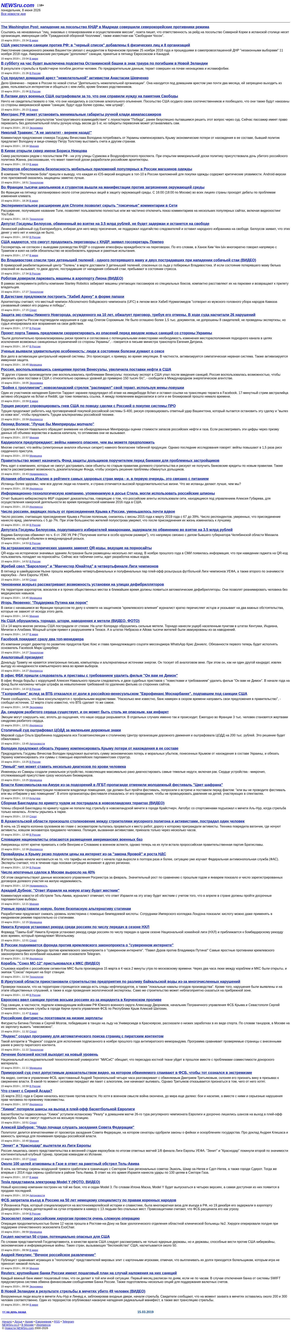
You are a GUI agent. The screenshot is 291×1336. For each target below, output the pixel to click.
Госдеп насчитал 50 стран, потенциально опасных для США (55, 1237)
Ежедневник (44, 1321)
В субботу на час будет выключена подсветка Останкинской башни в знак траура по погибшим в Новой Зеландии (104, 63)
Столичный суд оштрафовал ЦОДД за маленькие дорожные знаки (61, 730)
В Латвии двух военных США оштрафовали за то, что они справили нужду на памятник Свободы (89, 96)
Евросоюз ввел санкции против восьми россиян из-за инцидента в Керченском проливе (81, 1000)
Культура (35, 798)
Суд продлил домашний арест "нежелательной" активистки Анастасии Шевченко (75, 78)
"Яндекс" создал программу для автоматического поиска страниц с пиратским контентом (82, 1036)
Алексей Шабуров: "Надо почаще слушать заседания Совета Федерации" (67, 1127)
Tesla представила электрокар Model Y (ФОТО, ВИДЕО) (50, 1182)
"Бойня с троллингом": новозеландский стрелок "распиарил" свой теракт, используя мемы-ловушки (92, 388)
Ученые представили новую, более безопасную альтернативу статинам (66, 909)
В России (35, 73)
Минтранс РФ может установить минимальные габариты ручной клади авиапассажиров (81, 114)
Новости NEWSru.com (19, 1328)
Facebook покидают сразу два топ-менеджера (42, 639)
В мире (34, 40)
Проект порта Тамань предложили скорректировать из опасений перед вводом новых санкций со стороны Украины (106, 333)
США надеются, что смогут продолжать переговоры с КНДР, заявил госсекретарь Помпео (82, 242)
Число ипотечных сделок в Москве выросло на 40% (48, 872)
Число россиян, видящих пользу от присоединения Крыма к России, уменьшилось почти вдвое (88, 512)
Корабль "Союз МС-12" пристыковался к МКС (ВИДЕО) (50, 963)
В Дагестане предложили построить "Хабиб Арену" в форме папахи (62, 297)
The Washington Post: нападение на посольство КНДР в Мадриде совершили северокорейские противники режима (105, 27)
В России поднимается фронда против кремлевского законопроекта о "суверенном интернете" (87, 945)
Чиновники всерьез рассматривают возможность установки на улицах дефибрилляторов (82, 584)
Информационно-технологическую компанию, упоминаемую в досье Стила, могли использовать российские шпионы (108, 493)
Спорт (33, 310)
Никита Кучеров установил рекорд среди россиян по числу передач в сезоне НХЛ (75, 927)
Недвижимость (38, 473)
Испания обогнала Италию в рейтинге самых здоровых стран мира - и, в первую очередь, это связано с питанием (105, 479)
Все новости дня (13, 14)
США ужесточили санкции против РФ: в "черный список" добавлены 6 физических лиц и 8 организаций (95, 45)
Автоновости (37, 743)
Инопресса (36, 419)
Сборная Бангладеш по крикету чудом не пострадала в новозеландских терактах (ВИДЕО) (82, 803)
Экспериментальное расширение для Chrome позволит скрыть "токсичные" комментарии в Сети (89, 205)
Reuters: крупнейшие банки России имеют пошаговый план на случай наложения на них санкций (89, 1273)
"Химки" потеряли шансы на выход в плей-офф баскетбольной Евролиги (68, 1109)
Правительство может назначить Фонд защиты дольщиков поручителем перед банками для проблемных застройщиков (110, 460)
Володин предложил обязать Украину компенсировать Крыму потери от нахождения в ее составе (89, 748)
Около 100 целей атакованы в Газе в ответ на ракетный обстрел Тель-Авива (70, 1164)
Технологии (36, 182)
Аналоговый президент (22, 657)
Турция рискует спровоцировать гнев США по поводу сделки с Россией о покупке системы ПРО (88, 406)
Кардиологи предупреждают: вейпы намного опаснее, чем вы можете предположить (78, 442)
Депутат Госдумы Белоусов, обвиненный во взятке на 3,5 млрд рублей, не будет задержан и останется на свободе (105, 224)
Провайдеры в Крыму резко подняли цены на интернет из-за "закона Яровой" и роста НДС (83, 854)
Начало (7, 1321)
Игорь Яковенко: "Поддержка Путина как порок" (44, 603)
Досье (18, 1321)
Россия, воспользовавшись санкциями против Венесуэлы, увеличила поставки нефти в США (86, 369)
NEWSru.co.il (10, 1324)
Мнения (34, 146)
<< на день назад (14, 1312)
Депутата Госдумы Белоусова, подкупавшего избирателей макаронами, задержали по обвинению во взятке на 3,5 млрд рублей (117, 530)
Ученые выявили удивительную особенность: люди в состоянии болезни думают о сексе (82, 351)
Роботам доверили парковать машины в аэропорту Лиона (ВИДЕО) (62, 278)
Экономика (36, 127)
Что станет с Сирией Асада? (26, 1091)
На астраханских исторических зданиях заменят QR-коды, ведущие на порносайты (76, 548)
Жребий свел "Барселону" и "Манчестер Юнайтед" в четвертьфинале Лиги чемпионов (79, 566)
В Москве (27, 1324)
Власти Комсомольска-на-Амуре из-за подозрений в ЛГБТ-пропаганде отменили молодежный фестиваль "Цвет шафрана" (112, 785)
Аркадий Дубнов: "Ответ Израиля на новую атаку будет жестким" (60, 890)
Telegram (68, 1321)
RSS (57, 1321)
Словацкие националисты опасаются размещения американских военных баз (71, 839)
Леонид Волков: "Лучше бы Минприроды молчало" (47, 424)
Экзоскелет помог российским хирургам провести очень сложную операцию (70, 1218)
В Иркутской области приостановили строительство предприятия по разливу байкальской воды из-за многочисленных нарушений (120, 982)
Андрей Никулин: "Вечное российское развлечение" (48, 1255)
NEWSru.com (17, 5)
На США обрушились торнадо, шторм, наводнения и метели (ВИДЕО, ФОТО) (70, 621)
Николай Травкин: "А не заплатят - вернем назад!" (46, 133)
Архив (29, 1321)
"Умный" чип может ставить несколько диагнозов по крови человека (63, 767)
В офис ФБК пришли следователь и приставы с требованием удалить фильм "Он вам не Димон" (89, 675)
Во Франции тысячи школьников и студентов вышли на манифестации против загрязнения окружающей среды (103, 187)
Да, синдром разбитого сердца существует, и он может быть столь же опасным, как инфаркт (85, 712)
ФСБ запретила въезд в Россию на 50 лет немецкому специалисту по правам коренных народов (88, 1200)
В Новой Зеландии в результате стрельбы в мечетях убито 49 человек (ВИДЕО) (73, 1291)
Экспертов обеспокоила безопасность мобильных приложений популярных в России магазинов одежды (96, 169)
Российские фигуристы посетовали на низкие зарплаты (51, 1018)
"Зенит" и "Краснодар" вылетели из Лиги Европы (46, 1145)
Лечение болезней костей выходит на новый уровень (49, 1054)
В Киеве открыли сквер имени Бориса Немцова (44, 151)
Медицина (36, 364)
